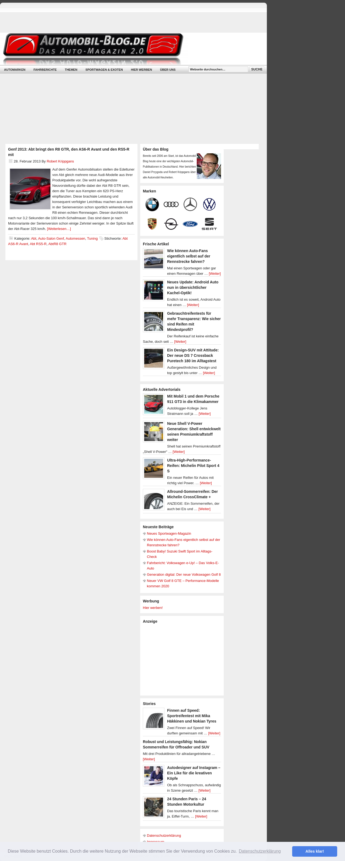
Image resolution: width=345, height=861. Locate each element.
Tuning (92, 238)
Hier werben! (153, 608)
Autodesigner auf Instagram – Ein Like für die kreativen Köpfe (193, 773)
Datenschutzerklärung (164, 835)
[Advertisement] (183, 659)
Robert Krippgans (60, 161)
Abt (33, 238)
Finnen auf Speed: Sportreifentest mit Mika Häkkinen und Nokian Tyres (191, 715)
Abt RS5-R (38, 244)
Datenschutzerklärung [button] (260, 851)
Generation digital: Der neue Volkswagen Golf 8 (184, 574)
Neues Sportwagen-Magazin (169, 533)
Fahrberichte (45, 69)
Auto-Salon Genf (51, 238)
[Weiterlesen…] (59, 229)
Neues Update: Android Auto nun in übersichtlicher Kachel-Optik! (192, 287)
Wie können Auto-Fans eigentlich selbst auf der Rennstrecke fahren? (188, 256)
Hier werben (141, 69)
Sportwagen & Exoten (104, 69)
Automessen (75, 238)
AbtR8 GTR (57, 244)
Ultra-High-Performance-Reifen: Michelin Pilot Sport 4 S (193, 465)
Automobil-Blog (129, 49)
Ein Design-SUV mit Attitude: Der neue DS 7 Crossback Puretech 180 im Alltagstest (193, 355)
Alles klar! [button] (314, 851)
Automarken (14, 69)
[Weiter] (215, 274)
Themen (71, 69)
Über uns (167, 69)
